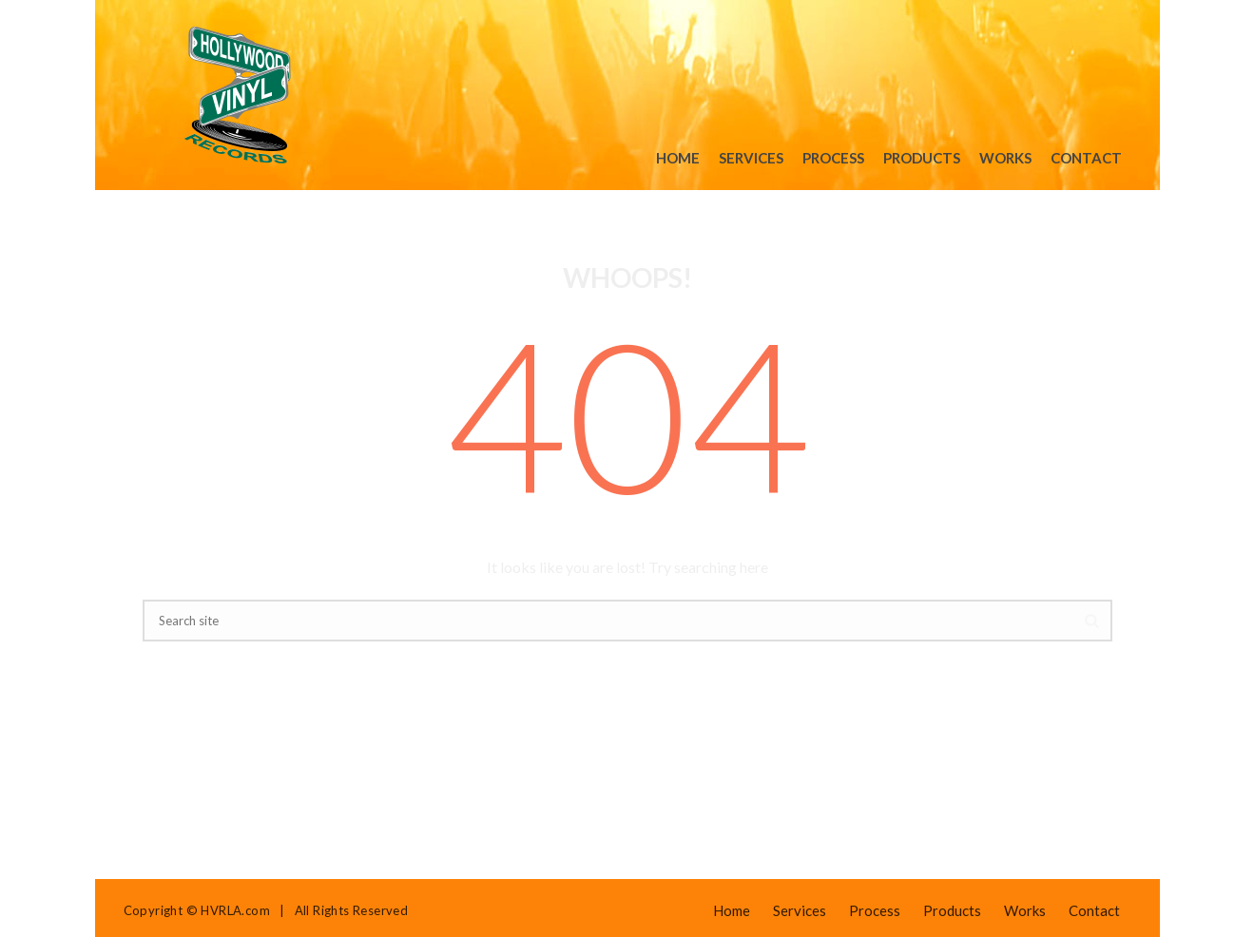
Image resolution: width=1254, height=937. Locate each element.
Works (1005, 157)
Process (833, 157)
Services (751, 157)
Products (921, 157)
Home (678, 157)
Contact (1086, 157)
